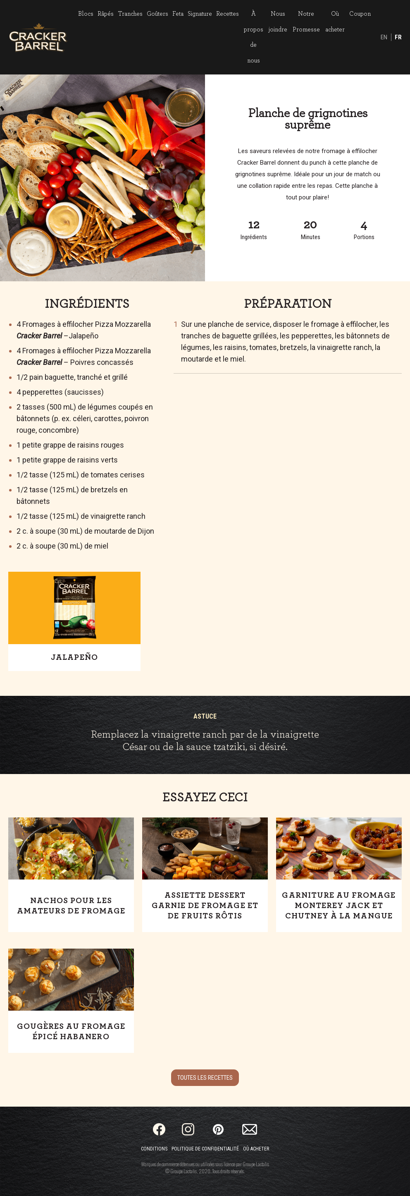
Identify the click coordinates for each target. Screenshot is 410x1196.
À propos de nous (253, 37)
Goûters (157, 14)
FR (398, 37)
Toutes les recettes (205, 1077)
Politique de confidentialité (205, 1149)
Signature (200, 14)
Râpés (106, 14)
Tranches (130, 14)
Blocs (85, 14)
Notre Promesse (306, 22)
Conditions (154, 1149)
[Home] (38, 37)
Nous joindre (278, 22)
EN (384, 37)
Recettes (227, 14)
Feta (178, 14)
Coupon (360, 14)
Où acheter (335, 22)
